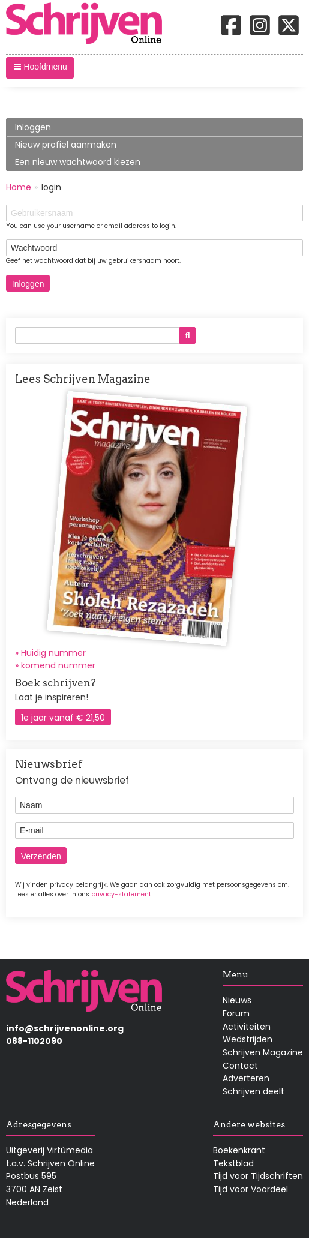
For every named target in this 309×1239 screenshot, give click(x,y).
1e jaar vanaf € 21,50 (63, 718)
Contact (240, 1066)
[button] (40, 68)
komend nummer (58, 665)
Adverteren (246, 1078)
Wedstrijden (247, 1039)
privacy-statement (121, 894)
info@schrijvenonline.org (65, 1028)
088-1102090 (34, 1041)
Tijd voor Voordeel (250, 1189)
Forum (236, 1013)
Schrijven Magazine (263, 1052)
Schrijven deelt (253, 1091)
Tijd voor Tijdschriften (258, 1176)
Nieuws (237, 1000)
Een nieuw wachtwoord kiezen (77, 162)
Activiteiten (247, 1027)
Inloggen (51, 128)
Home (18, 187)
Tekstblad (233, 1163)
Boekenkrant (239, 1150)
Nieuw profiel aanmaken (65, 145)
